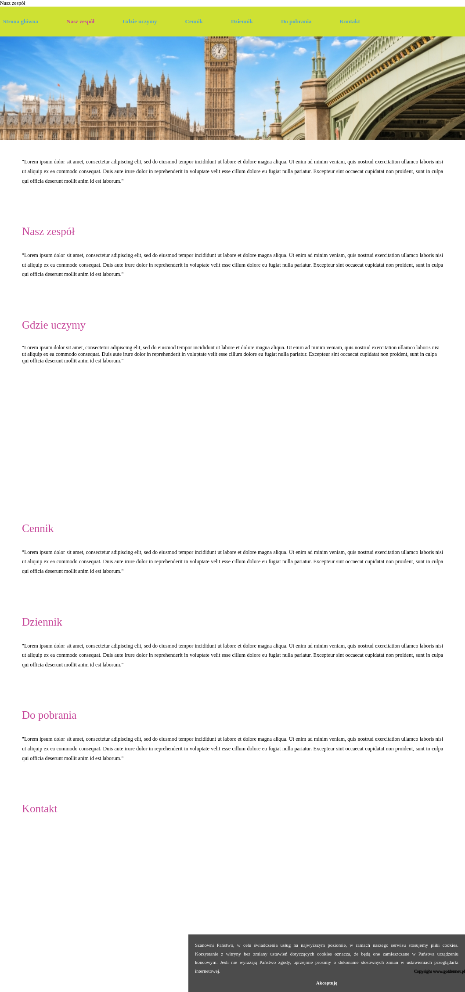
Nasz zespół (12, 3)
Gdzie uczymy (140, 21)
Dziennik (242, 21)
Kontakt (350, 21)
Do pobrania (296, 21)
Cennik (194, 21)
